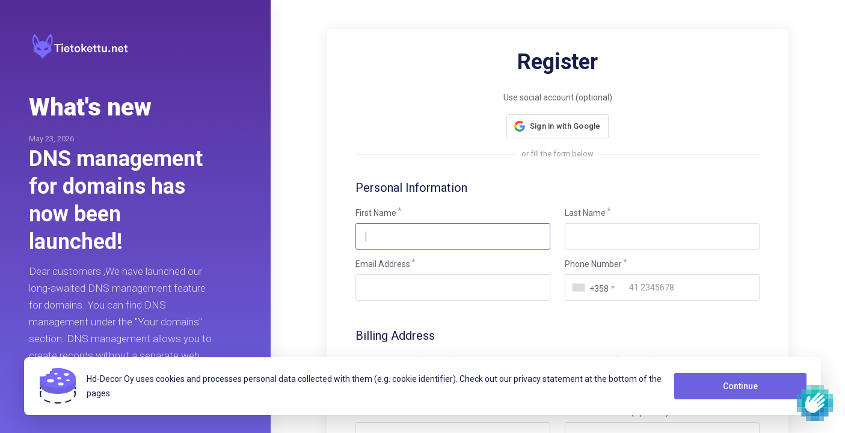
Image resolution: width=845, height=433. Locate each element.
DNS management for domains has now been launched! (116, 200)
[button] (557, 126)
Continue (740, 386)
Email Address (382, 264)
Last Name (585, 213)
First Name (375, 213)
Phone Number (593, 264)
